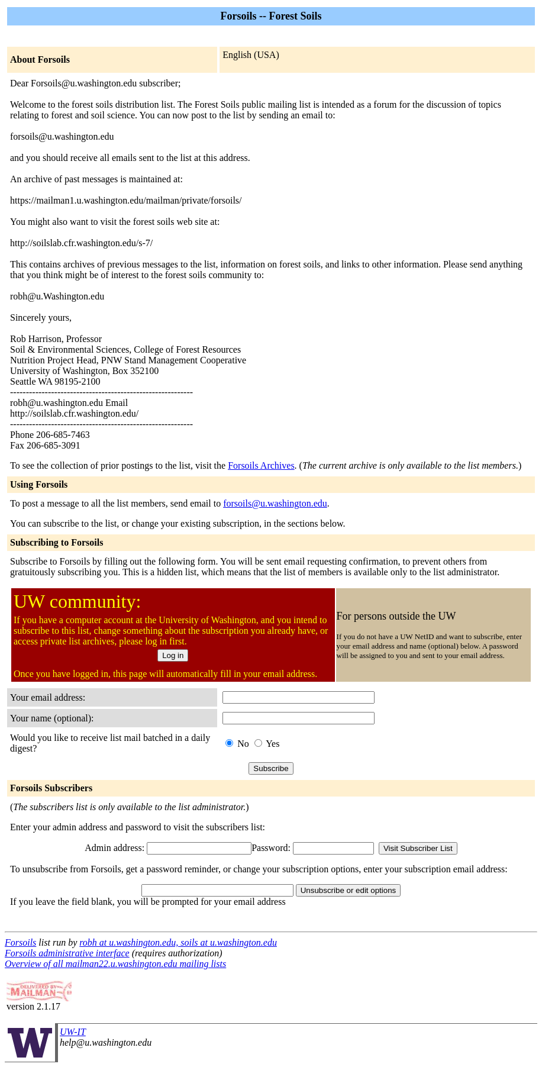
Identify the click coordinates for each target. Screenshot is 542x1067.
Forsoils (20, 942)
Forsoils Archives (261, 465)
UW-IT (73, 1032)
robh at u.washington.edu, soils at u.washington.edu (178, 942)
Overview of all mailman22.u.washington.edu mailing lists (115, 964)
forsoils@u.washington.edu (275, 503)
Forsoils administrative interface (67, 953)
